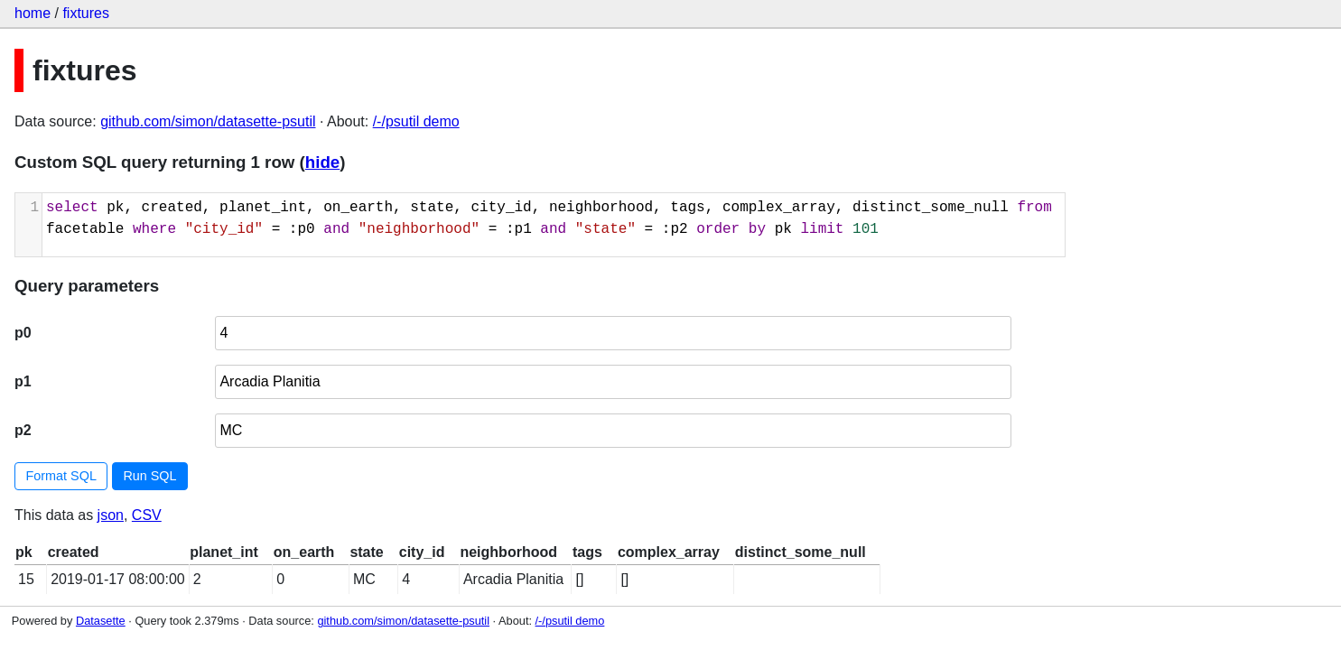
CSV (147, 515)
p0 (23, 332)
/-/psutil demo (416, 121)
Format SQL (61, 476)
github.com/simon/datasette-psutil (207, 121)
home (32, 13)
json (111, 515)
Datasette (101, 620)
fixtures (85, 13)
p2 (23, 430)
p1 (23, 381)
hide (322, 162)
